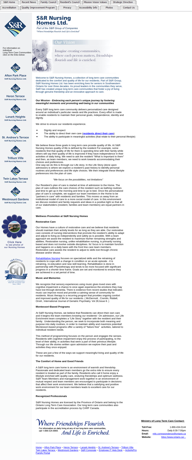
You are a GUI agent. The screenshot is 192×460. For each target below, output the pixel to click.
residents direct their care (98, 133)
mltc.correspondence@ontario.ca (169, 433)
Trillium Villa (127, 447)
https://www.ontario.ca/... (173, 437)
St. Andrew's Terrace (108, 447)
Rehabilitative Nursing (48, 258)
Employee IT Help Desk (110, 450)
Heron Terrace (71, 447)
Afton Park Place (52, 447)
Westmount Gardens (68, 450)
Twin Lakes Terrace (46, 450)
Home (39, 447)
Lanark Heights (88, 447)
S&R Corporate (88, 450)
